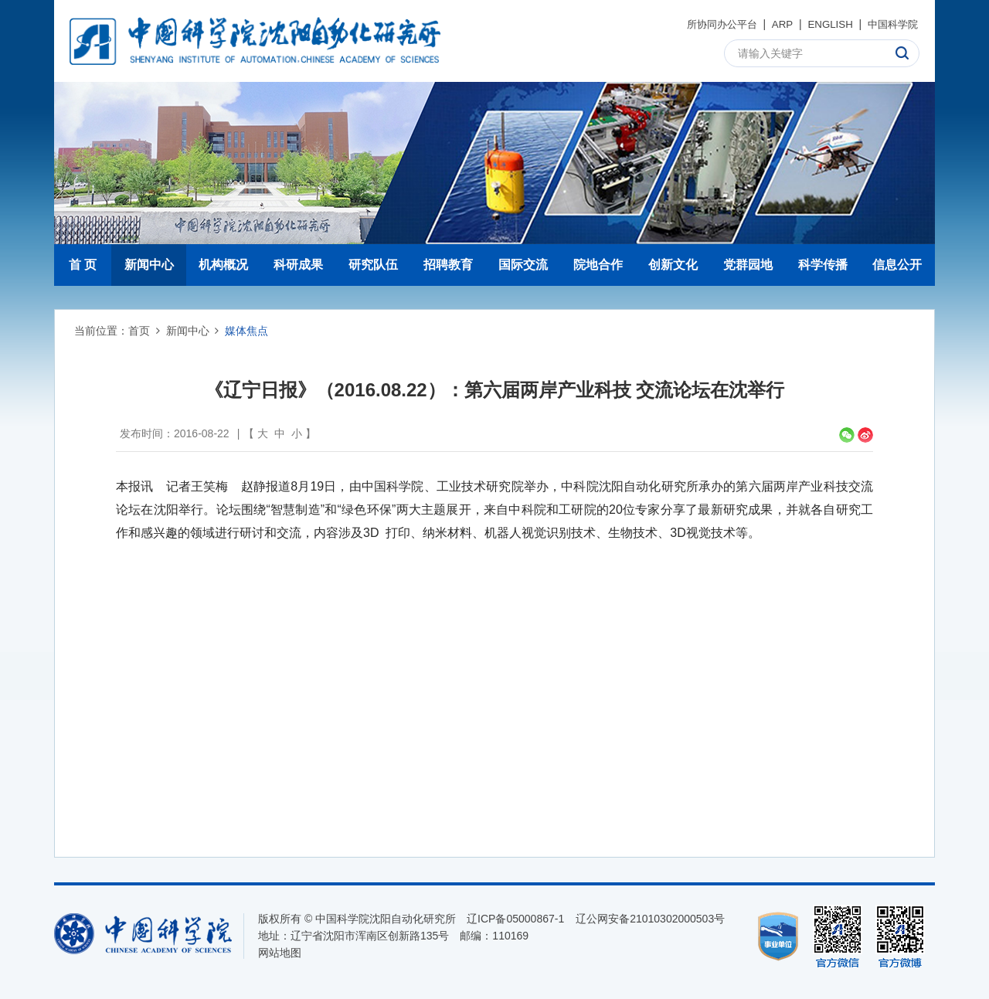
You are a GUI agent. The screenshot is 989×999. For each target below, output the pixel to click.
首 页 (83, 264)
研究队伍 (373, 264)
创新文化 (673, 264)
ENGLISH (824, 24)
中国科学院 (891, 24)
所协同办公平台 (711, 24)
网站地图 (279, 952)
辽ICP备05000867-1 (515, 918)
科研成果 (298, 264)
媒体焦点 (246, 331)
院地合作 (598, 264)
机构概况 (223, 264)
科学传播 (823, 264)
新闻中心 (149, 264)
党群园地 (748, 264)
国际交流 (523, 264)
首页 (139, 331)
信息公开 (897, 264)
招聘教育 (448, 264)
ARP (776, 24)
